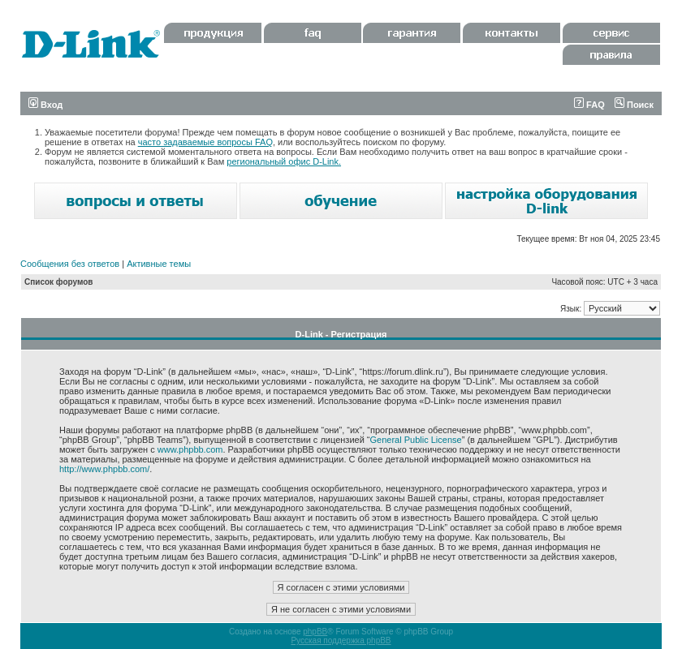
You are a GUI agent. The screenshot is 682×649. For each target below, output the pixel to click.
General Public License (416, 440)
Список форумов (58, 281)
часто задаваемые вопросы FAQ (205, 142)
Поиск (634, 105)
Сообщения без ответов (69, 264)
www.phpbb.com (190, 449)
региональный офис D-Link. (284, 161)
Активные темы (159, 264)
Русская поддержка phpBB (341, 640)
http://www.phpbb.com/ (104, 469)
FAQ (589, 105)
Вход (45, 105)
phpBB (315, 631)
